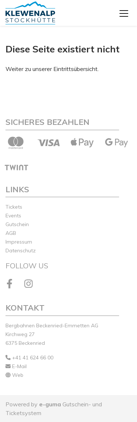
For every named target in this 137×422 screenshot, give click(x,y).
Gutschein (17, 224)
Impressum (18, 241)
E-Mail (16, 366)
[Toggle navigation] (124, 13)
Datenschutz (20, 250)
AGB (10, 233)
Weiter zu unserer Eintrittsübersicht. (52, 68)
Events (13, 215)
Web (14, 375)
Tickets (13, 207)
